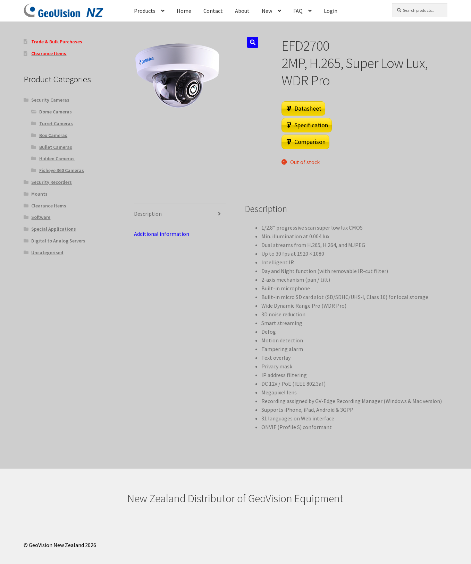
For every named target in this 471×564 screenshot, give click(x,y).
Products (144, 10)
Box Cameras (53, 135)
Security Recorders (51, 182)
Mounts (39, 194)
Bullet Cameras (55, 147)
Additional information (161, 233)
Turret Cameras (56, 123)
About (242, 10)
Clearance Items (48, 206)
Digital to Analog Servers (58, 241)
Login (330, 10)
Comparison (310, 142)
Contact (213, 10)
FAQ (298, 10)
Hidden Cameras (57, 158)
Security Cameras (50, 100)
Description (148, 213)
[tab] (180, 214)
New (267, 10)
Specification (311, 125)
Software (40, 217)
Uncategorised (47, 252)
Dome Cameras (55, 112)
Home (184, 10)
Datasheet (307, 108)
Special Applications (53, 229)
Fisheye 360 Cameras (61, 170)
